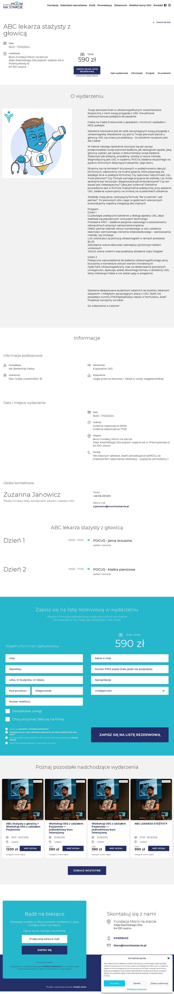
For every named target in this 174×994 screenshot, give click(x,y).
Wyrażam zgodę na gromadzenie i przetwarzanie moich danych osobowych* (44, 739)
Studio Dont (79, 987)
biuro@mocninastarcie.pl (130, 945)
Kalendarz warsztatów (73, 5)
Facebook (165, 5)
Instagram (169, 5)
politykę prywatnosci (38, 729)
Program (150, 73)
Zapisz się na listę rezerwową (87, 70)
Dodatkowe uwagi (27, 711)
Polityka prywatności (137, 989)
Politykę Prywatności (52, 966)
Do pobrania (164, 73)
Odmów (136, 983)
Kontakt (158, 5)
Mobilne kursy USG (140, 5)
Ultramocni (120, 5)
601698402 (121, 938)
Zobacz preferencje (159, 983)
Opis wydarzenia (119, 73)
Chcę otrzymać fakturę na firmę (38, 719)
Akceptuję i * (29, 729)
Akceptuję (114, 983)
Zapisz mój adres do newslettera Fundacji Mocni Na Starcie (32, 743)
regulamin (23, 729)
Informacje (137, 73)
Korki (92, 5)
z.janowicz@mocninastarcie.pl (111, 506)
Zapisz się (44, 950)
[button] (168, 958)
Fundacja (52, 5)
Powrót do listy (162, 22)
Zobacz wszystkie (87, 870)
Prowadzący (104, 5)
